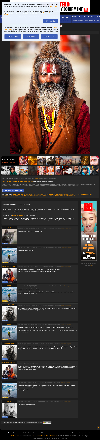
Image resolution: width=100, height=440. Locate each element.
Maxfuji (83, 194)
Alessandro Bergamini (8, 266)
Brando (26, 194)
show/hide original (66, 228)
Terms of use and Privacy (38, 436)
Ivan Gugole (54, 194)
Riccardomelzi (14, 195)
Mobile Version (15, 436)
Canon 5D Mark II (7, 181)
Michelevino (5, 195)
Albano (15, 194)
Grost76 (48, 194)
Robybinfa (27, 195)
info (91, 265)
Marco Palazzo (75, 194)
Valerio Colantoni (60, 195)
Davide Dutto (32, 194)
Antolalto (37, 178)
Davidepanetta (41, 194)
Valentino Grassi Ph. (49, 195)
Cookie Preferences (51, 436)
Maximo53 (88, 194)
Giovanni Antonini (8, 305)
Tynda (40, 195)
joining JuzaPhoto (17, 215)
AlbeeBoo (20, 194)
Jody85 (61, 194)
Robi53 (21, 195)
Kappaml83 (67, 194)
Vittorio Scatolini (70, 195)
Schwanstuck (34, 195)
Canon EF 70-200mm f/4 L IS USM (23, 181)
